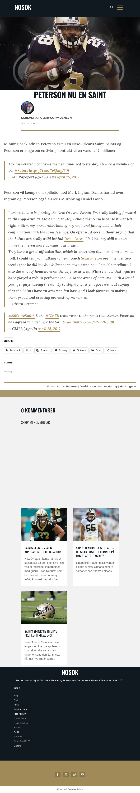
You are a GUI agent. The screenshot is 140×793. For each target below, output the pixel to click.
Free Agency (20, 714)
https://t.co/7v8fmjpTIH (49, 170)
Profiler (17, 732)
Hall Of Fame (20, 718)
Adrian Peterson (67, 386)
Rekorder (18, 737)
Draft (16, 700)
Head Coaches (21, 723)
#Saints (21, 170)
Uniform (17, 746)
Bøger (17, 695)
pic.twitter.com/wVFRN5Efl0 (91, 322)
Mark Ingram (128, 386)
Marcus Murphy (108, 386)
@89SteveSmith (22, 315)
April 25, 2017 (68, 177)
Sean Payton (91, 258)
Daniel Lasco (88, 386)
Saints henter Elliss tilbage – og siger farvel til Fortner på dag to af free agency (95, 552)
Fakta (16, 705)
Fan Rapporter (20, 709)
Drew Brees (73, 238)
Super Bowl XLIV (22, 741)
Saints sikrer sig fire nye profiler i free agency (41, 633)
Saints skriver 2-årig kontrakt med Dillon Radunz (43, 550)
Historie (17, 727)
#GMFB (52, 315)
